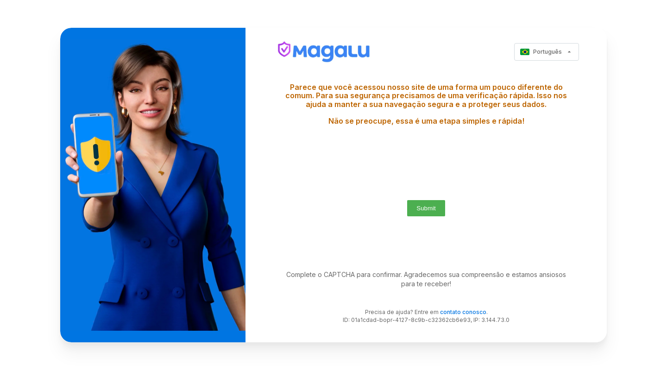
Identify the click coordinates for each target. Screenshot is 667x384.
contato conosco (463, 311)
